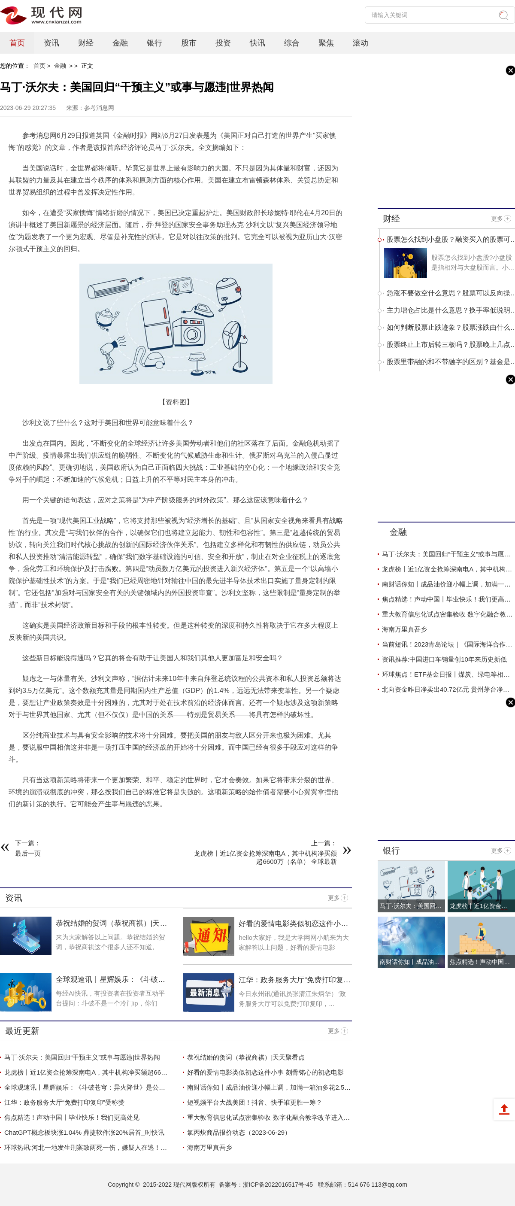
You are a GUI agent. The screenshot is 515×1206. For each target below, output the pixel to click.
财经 (86, 43)
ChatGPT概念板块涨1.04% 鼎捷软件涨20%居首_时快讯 (84, 1132)
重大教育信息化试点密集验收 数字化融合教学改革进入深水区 (275, 1117)
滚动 (360, 43)
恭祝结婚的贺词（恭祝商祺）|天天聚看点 (246, 1057)
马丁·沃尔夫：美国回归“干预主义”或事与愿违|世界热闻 (82, 1057)
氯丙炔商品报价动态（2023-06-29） (239, 1132)
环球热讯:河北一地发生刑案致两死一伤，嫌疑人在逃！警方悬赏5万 (100, 1147)
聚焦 (326, 43)
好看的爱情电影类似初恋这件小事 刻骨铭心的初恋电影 (293, 928)
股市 (189, 43)
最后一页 (28, 853)
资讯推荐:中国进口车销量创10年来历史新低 (444, 659)
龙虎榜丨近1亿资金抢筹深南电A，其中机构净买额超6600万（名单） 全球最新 (116, 1072)
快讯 (257, 43)
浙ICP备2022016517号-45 (278, 1184)
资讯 (51, 43)
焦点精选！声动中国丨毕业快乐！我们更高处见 (71, 1117)
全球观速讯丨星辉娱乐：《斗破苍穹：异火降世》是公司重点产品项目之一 (110, 1087)
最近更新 (22, 1031)
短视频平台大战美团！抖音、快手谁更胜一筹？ (254, 1102)
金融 (120, 43)
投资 (223, 43)
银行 (154, 43)
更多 (334, 898)
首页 (17, 43)
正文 (87, 65)
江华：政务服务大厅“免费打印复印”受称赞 (64, 1102)
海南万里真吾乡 (209, 1147)
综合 (292, 43)
